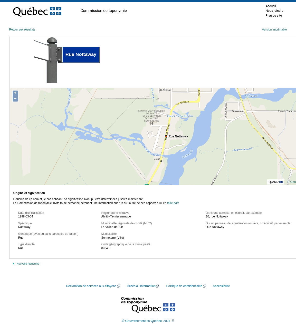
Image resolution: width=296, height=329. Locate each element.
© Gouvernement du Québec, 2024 (146, 321)
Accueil (271, 6)
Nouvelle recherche (28, 263)
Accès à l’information (141, 286)
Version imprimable (274, 29)
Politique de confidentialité (184, 286)
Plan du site (274, 15)
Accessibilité (221, 286)
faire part (173, 203)
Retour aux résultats (22, 29)
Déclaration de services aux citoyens (91, 286)
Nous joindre (274, 10)
